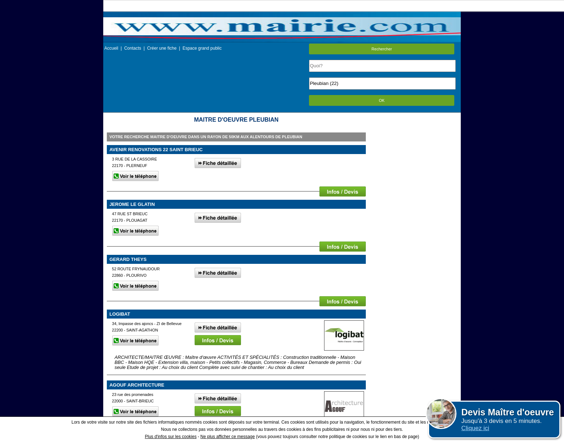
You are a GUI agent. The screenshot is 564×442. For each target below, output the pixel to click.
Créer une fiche (162, 48)
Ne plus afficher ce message (227, 436)
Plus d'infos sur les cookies (171, 436)
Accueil (111, 48)
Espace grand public (202, 48)
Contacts (132, 48)
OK (382, 100)
